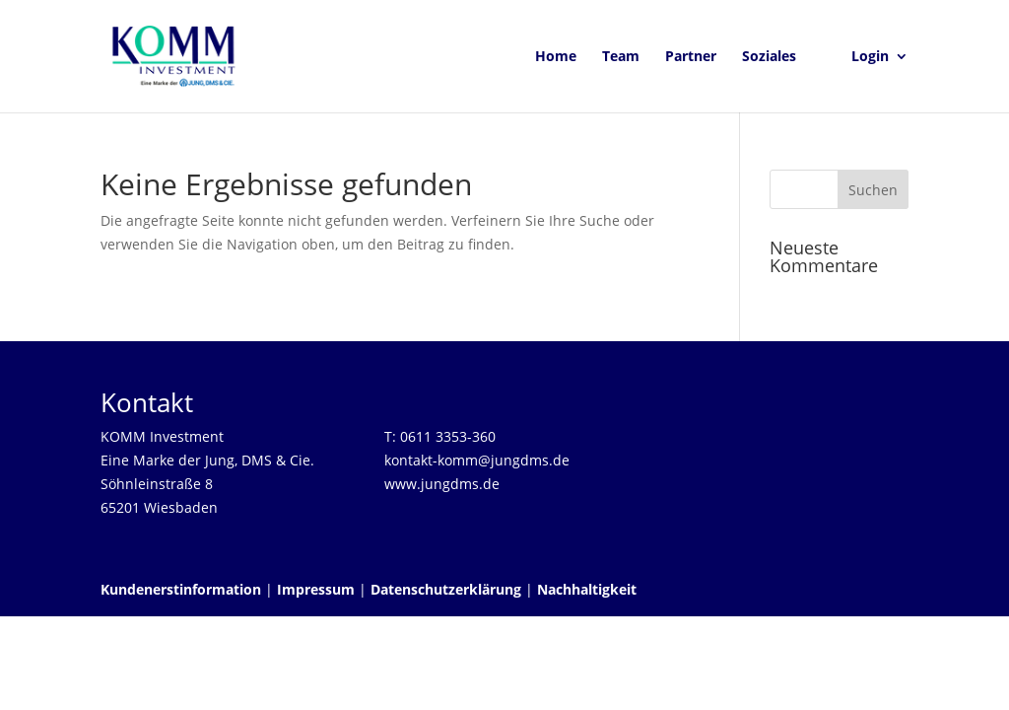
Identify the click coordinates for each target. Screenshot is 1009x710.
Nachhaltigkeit (587, 589)
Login (870, 57)
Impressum (316, 589)
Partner (690, 57)
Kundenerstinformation (181, 589)
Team (620, 57)
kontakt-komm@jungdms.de (477, 460)
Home (555, 57)
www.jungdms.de (442, 483)
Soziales (769, 57)
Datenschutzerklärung (445, 589)
